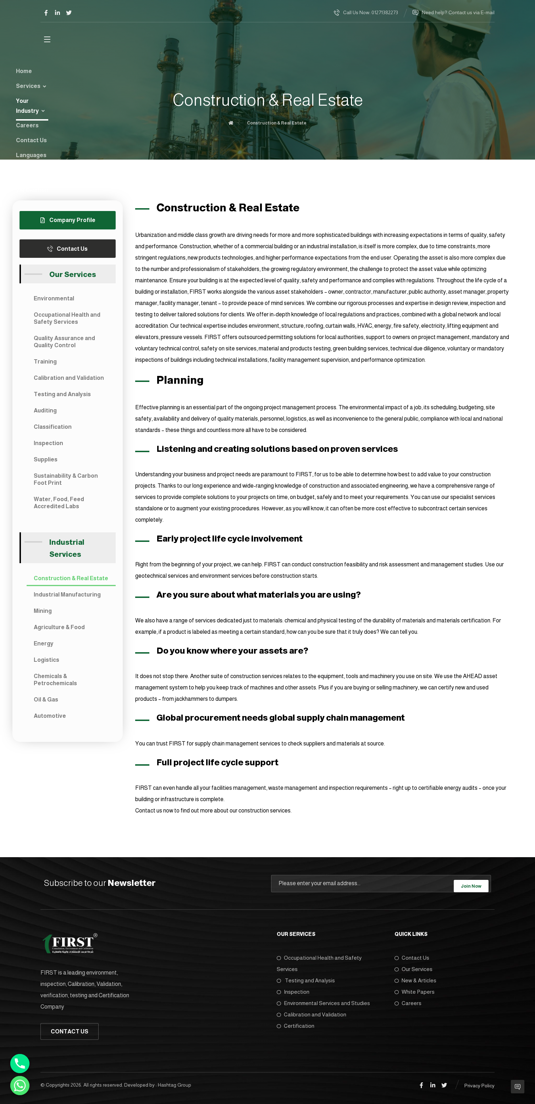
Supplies (45, 462)
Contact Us (412, 956)
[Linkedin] (57, 12)
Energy (44, 646)
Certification (295, 1024)
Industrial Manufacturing (67, 597)
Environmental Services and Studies (323, 1001)
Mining (43, 614)
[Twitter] (69, 12)
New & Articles (415, 978)
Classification (53, 430)
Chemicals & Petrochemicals (55, 682)
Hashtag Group (174, 1083)
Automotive (50, 719)
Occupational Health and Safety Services (67, 321)
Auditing (45, 413)
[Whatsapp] (19, 1085)
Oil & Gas (46, 702)
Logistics (46, 663)
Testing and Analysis (62, 397)
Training (45, 364)
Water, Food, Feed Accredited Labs (59, 505)
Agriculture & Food (59, 630)
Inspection (48, 446)
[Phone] (19, 1063)
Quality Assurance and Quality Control (64, 344)
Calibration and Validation (69, 381)
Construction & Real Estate (71, 581)
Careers (408, 1001)
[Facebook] (46, 12)
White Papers (415, 990)
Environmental (54, 301)
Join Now (471, 884)
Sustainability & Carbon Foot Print (66, 482)
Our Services (413, 967)
